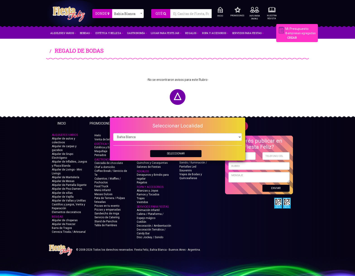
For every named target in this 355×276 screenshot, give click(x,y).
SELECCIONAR (176, 153)
